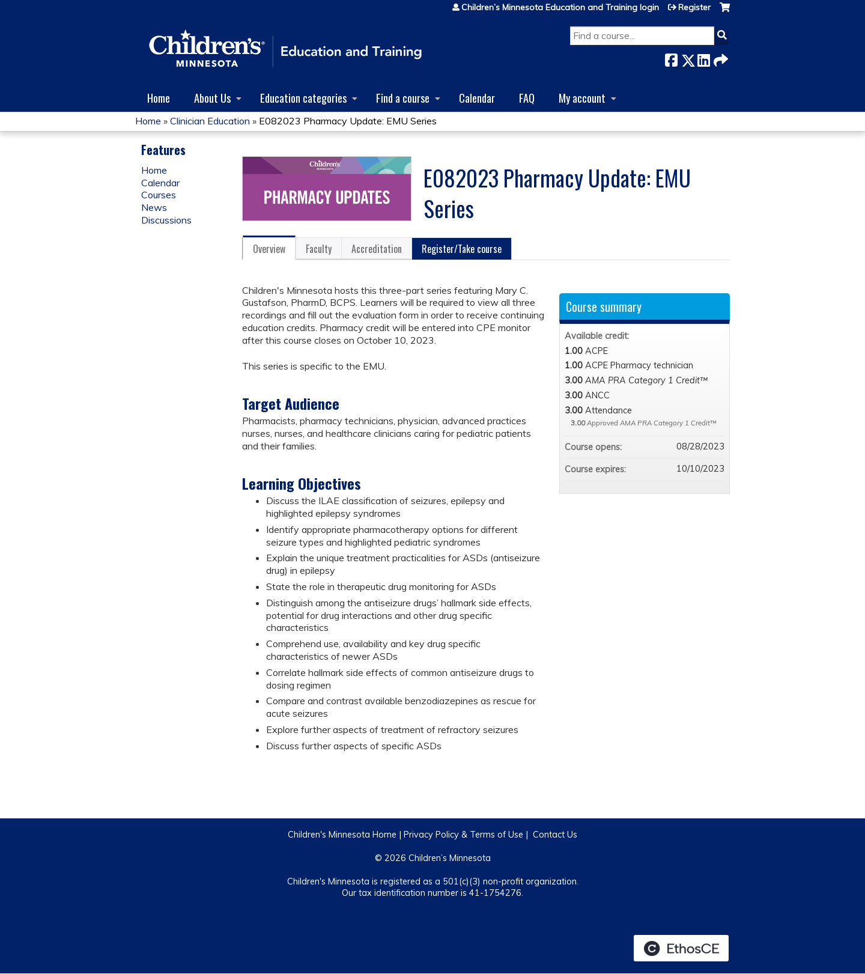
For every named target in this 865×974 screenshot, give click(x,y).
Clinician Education (210, 121)
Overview (269, 249)
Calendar (477, 98)
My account (582, 98)
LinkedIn (703, 58)
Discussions (166, 220)
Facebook (671, 58)
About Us (212, 98)
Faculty (319, 249)
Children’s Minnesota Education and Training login (560, 7)
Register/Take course (462, 249)
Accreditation (376, 249)
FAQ (527, 98)
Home (158, 98)
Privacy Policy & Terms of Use (463, 834)
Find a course (402, 98)
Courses (158, 195)
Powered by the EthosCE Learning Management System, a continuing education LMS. (681, 948)
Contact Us (555, 834)
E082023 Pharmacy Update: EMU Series (348, 121)
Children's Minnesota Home (342, 834)
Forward (720, 58)
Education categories (303, 98)
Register (694, 7)
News (154, 207)
